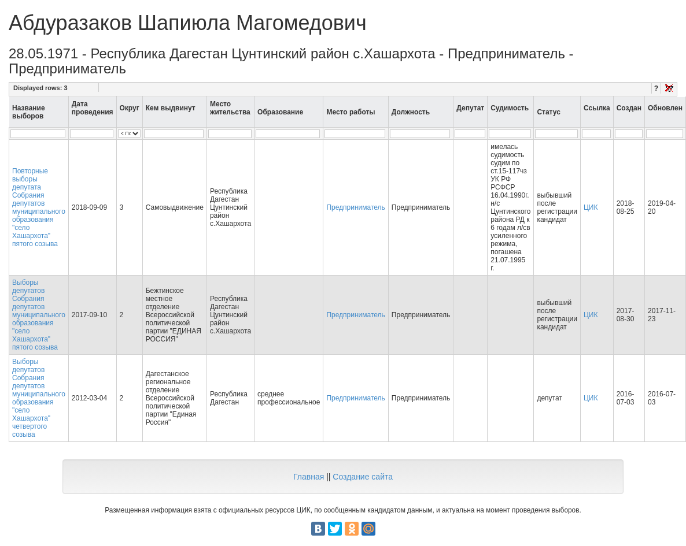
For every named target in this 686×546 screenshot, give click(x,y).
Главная (308, 476)
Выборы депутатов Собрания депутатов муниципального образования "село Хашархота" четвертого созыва (38, 398)
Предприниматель (355, 207)
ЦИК (591, 207)
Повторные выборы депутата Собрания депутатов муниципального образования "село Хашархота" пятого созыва (38, 207)
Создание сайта (363, 476)
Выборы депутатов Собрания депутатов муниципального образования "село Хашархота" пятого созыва (38, 314)
